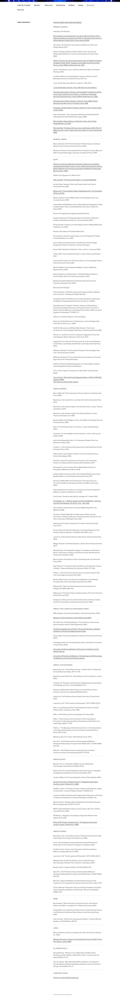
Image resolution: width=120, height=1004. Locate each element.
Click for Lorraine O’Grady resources (65, 978)
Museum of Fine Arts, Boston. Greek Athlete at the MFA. (72, 618)
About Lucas (49, 5)
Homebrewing (60, 5)
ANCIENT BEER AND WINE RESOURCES (67, 22)
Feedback (71, 5)
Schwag (80, 5)
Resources (20, 10)
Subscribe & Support (23, 5)
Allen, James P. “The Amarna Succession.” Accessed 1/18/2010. (74, 180)
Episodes (38, 5)
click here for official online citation (66, 382)
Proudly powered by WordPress (62, 994)
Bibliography (91, 5)
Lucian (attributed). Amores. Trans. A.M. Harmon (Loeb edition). (75, 87)
